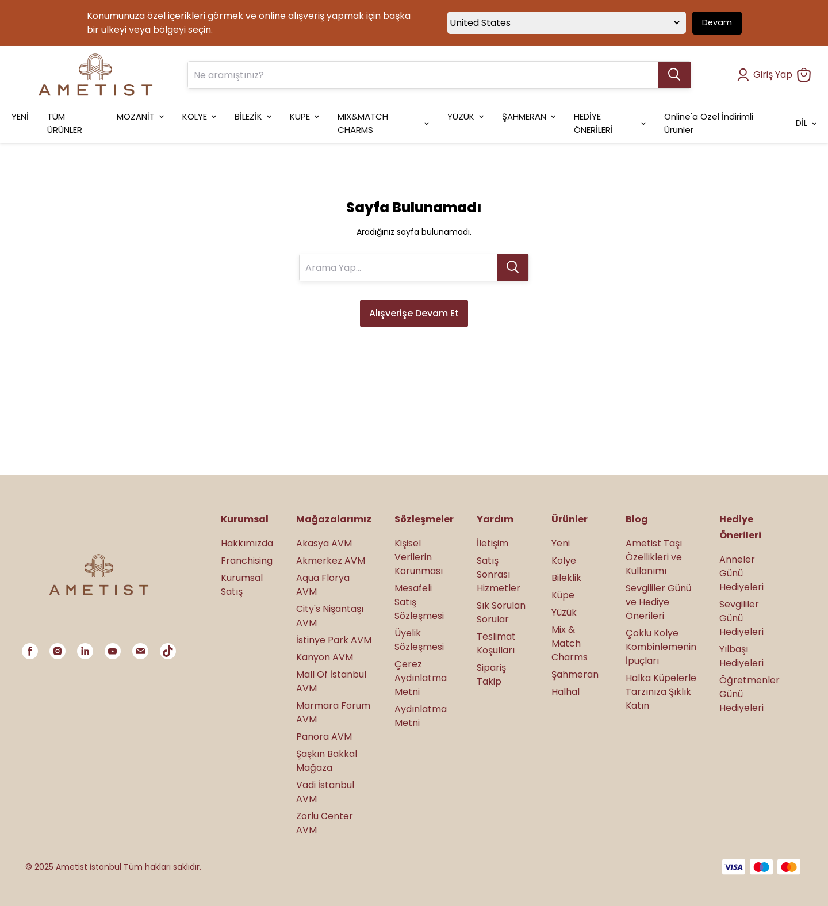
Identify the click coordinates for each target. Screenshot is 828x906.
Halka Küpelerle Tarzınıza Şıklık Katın (661, 691)
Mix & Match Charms (569, 643)
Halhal (565, 691)
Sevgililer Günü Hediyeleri (741, 618)
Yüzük (564, 612)
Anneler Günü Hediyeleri (741, 573)
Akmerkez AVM (330, 560)
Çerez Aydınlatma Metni (420, 677)
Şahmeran (575, 674)
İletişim (492, 543)
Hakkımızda (247, 543)
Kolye (563, 560)
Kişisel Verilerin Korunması (418, 557)
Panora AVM (324, 736)
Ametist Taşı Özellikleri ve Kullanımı (654, 557)
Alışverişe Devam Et (414, 313)
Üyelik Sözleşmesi (419, 639)
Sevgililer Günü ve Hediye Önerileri (658, 602)
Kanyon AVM (324, 657)
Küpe (562, 595)
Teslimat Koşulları (496, 643)
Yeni (560, 543)
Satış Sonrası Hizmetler (498, 574)
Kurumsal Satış (242, 584)
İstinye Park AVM (333, 640)
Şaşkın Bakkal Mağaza (326, 760)
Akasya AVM (324, 543)
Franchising (247, 560)
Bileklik (566, 577)
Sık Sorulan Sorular (501, 612)
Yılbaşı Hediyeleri (741, 656)
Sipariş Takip (491, 674)
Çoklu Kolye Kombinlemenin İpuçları (661, 646)
